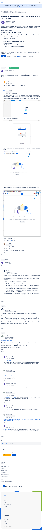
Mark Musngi (19, 56)
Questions (17, 11)
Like (4, 87)
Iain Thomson (9, 81)
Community (9, 2)
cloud (3, 481)
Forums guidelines (7, 504)
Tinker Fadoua (7, 335)
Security (5, 523)
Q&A (8, 11)
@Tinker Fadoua (8, 360)
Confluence (12, 11)
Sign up (7, 443)
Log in (3, 443)
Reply (2, 254)
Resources (6, 510)
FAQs (5, 502)
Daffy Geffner (7, 262)
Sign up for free (7, 454)
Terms (5, 521)
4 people (10, 240)
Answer (3, 56)
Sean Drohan (8, 270)
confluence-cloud (8, 481)
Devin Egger (8, 243)
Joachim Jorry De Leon (10, 21)
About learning (6, 508)
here (20, 7)
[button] (22, 108)
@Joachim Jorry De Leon (6, 340)
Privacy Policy (6, 519)
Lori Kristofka (9, 90)
